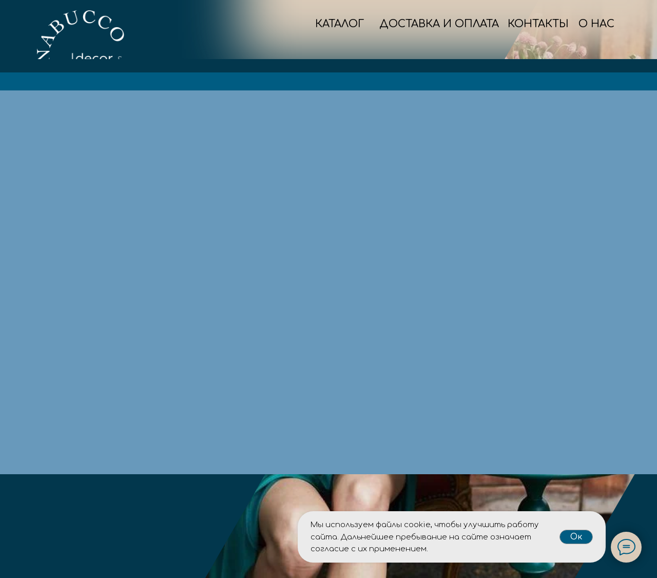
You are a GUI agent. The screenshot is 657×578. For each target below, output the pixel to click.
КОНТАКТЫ (538, 24)
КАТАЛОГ (339, 24)
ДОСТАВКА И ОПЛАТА (439, 24)
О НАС (596, 24)
